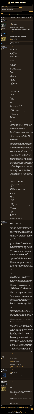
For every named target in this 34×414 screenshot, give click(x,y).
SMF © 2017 (16, 411)
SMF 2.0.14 (13, 411)
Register (13, 13)
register (6, 6)
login (3, 6)
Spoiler (11, 24)
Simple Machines (20, 411)
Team (8, 13)
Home (2, 13)
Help (3, 13)
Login (10, 13)
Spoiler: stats (12, 361)
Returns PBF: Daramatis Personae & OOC (16, 18)
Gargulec (18, 14)
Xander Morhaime (3, 18)
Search (6, 13)
